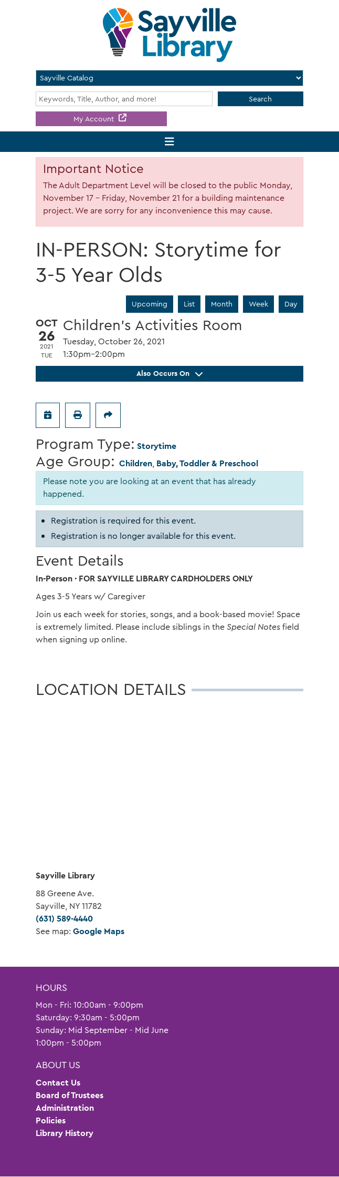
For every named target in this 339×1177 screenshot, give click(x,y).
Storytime (156, 446)
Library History (64, 1133)
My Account (94, 119)
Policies (51, 1120)
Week (258, 304)
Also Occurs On (169, 373)
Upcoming (149, 304)
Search (260, 99)
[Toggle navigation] (170, 141)
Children (135, 463)
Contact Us (58, 1083)
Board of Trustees (69, 1095)
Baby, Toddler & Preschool (207, 463)
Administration (65, 1108)
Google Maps (98, 931)
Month (221, 304)
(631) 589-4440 (64, 919)
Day (291, 304)
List (189, 304)
